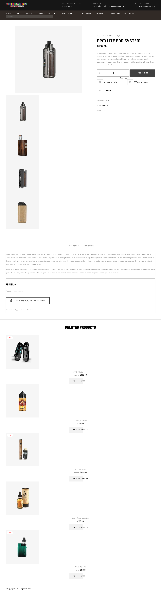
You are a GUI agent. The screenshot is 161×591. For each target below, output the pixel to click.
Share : (99, 110)
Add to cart (143, 73)
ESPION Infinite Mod (80, 372)
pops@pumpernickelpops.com (146, 6)
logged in (18, 310)
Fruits (104, 36)
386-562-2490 (68, 6)
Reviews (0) (89, 245)
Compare (107, 90)
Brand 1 (105, 105)
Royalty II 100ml (80, 420)
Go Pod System (80, 469)
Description (73, 245)
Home (99, 36)
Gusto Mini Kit (80, 567)
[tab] (73, 246)
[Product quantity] (113, 73)
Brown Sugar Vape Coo (80, 518)
